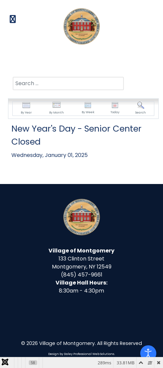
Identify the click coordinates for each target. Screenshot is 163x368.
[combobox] (68, 83)
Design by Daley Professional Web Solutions (81, 354)
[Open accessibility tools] (148, 353)
